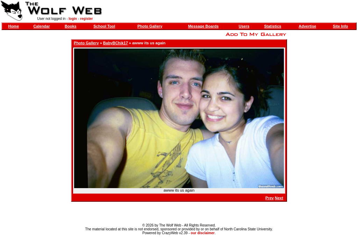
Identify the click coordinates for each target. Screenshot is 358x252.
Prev (269, 198)
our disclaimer (203, 233)
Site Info (340, 26)
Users (244, 26)
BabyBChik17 (115, 43)
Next (279, 198)
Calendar (41, 26)
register (86, 19)
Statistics (272, 26)
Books (71, 26)
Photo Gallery (150, 26)
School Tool (104, 26)
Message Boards (203, 26)
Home (13, 26)
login (73, 19)
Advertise (307, 26)
